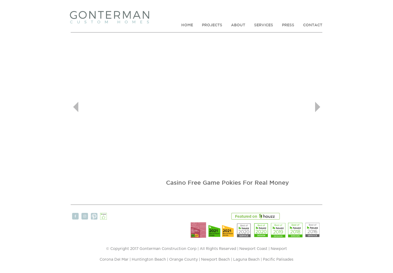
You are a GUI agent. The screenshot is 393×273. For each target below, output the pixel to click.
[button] (89, 107)
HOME (187, 25)
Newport (279, 249)
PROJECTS (212, 25)
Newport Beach (215, 259)
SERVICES (263, 25)
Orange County (183, 259)
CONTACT (312, 25)
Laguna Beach (246, 259)
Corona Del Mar (114, 259)
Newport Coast (253, 249)
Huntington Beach (149, 259)
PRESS (288, 25)
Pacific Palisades (278, 259)
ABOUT (238, 25)
